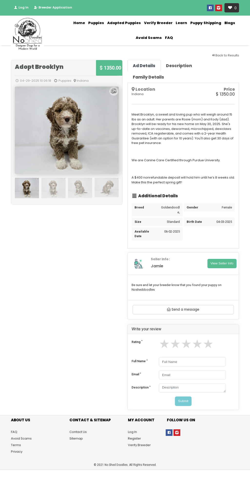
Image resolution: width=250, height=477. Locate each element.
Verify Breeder (158, 22)
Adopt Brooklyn (39, 67)
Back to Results (225, 55)
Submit (183, 401)
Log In (21, 7)
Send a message (183, 309)
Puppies (96, 22)
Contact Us (78, 432)
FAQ (169, 37)
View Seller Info (222, 263)
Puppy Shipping (205, 22)
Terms (16, 445)
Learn (181, 22)
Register (134, 438)
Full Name (140, 361)
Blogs (229, 22)
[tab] (144, 66)
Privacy (16, 451)
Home (79, 22)
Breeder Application (52, 7)
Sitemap (76, 438)
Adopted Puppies (124, 22)
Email (136, 374)
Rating (137, 342)
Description (141, 387)
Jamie (157, 266)
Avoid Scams (149, 37)
